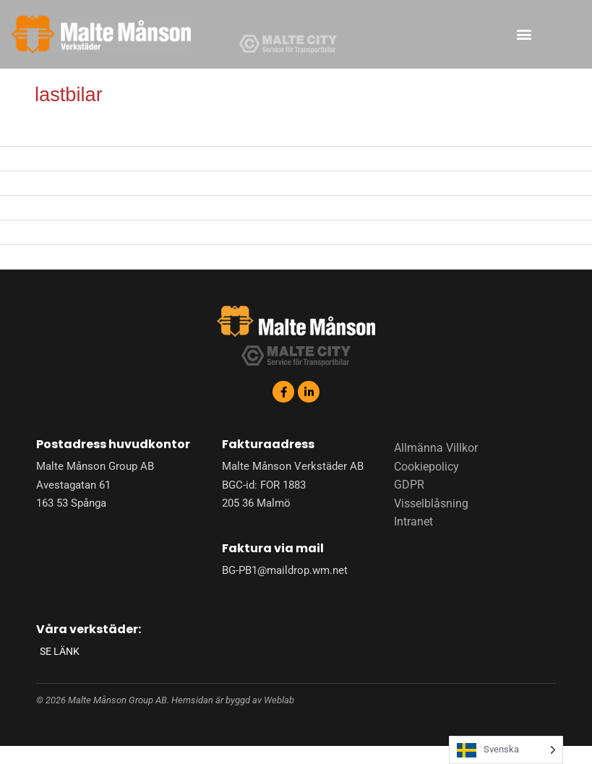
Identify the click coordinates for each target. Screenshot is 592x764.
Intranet (413, 521)
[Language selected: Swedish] (506, 750)
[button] (524, 34)
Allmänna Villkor (436, 448)
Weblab (279, 700)
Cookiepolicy (426, 466)
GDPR (409, 485)
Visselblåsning (431, 503)
